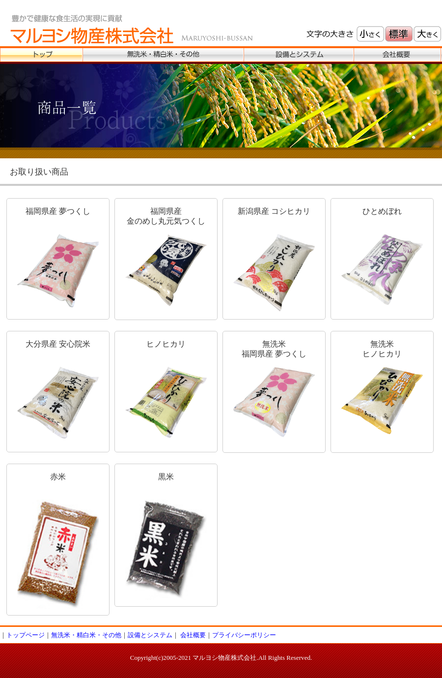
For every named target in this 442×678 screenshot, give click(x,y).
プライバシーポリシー (244, 635)
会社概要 (193, 635)
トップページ (25, 635)
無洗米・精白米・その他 (86, 635)
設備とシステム (150, 635)
